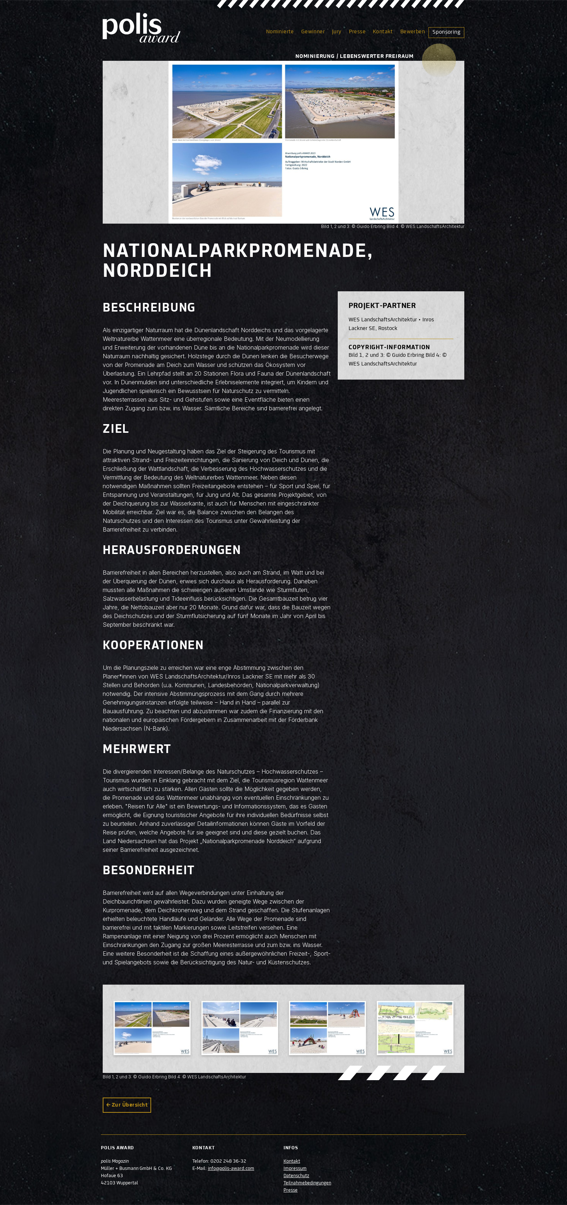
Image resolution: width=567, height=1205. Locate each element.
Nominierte (280, 32)
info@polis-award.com (232, 1168)
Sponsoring (446, 32)
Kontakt (383, 32)
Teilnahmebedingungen (307, 1183)
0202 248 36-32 (229, 1161)
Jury (337, 32)
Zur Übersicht (130, 1105)
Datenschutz (296, 1176)
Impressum (295, 1168)
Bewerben (412, 32)
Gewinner (313, 32)
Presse (357, 32)
